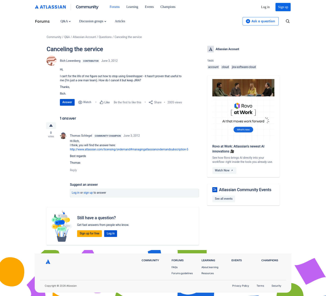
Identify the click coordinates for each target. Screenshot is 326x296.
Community (87, 7)
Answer (67, 102)
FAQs (175, 267)
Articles (120, 21)
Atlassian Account (84, 37)
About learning (209, 267)
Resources (207, 273)
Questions (105, 37)
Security (276, 285)
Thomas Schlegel (81, 135)
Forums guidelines (182, 273)
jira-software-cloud (244, 67)
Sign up (283, 7)
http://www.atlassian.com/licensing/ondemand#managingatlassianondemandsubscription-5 (129, 149)
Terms (260, 285)
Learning (132, 7)
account (213, 67)
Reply (73, 170)
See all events (223, 198)
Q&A (65, 21)
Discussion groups (92, 21)
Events (149, 7)
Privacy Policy (240, 285)
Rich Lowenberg (70, 60)
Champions (168, 7)
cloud (225, 67)
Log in (265, 7)
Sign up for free (89, 233)
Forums (115, 7)
